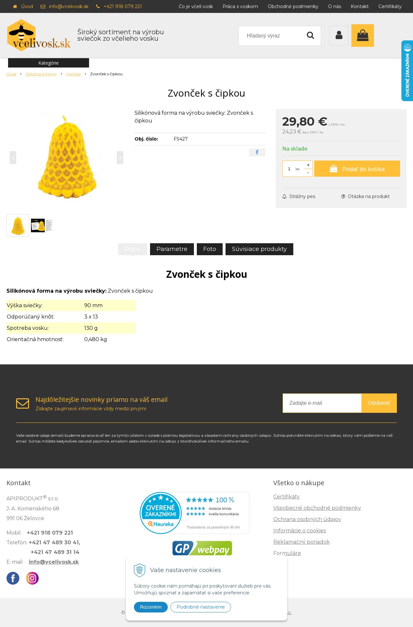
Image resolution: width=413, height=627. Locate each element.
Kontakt (360, 6)
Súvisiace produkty (259, 249)
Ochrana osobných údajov (307, 519)
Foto (209, 249)
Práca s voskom (240, 6)
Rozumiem (151, 607)
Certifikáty (390, 6)
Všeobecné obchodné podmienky (317, 508)
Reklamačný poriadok (301, 542)
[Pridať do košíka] (357, 169)
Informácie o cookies (299, 531)
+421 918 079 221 (123, 6)
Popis (133, 249)
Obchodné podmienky (293, 6)
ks (297, 168)
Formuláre (287, 553)
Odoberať (379, 403)
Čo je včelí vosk (196, 6)
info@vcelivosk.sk (68, 6)
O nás (334, 6)
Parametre (171, 249)
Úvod (27, 6)
